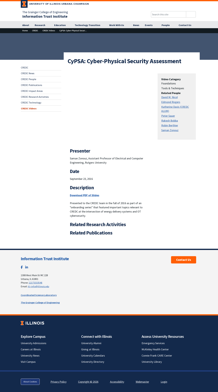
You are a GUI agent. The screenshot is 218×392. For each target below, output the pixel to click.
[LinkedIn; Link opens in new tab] (26, 267)
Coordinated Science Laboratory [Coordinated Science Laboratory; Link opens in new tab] (39, 295)
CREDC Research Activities (35, 96)
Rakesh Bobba (169, 120)
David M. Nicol (169, 97)
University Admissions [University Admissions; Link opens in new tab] (33, 343)
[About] (26, 25)
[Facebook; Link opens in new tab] (22, 267)
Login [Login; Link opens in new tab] (164, 381)
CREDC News (27, 73)
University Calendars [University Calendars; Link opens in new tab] (93, 355)
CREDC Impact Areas (32, 90)
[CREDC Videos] (48, 30)
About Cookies (30, 381)
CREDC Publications (31, 85)
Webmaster (142, 381)
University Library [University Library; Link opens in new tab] (152, 362)
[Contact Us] (185, 25)
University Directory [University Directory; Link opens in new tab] (92, 362)
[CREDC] (35, 30)
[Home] (25, 30)
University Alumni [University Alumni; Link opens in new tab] (91, 343)
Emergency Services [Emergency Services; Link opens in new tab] (153, 343)
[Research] (41, 25)
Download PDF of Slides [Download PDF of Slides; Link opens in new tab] (84, 195)
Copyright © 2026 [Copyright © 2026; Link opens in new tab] (88, 381)
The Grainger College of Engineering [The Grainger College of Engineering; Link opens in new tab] (45, 12)
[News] (136, 25)
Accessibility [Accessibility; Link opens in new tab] (117, 381)
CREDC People (28, 79)
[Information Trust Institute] (44, 16)
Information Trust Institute (45, 258)
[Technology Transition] (89, 25)
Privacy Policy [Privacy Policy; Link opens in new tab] (58, 381)
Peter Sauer (168, 116)
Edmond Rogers (170, 102)
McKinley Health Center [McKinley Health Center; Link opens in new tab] (155, 349)
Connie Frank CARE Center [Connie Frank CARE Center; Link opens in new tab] (157, 355)
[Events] (150, 25)
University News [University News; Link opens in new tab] (30, 355)
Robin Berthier (169, 125)
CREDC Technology (31, 102)
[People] (167, 25)
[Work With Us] (118, 25)
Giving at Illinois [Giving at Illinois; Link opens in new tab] (90, 349)
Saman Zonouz (169, 130)
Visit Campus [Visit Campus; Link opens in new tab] (28, 362)
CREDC (24, 67)
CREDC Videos (29, 108)
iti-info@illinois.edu (38, 286)
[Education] (62, 25)
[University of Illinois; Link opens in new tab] (32, 323)
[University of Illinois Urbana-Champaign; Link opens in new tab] (55, 4)
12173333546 (35, 282)
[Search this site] (168, 14)
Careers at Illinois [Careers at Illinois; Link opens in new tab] (31, 349)
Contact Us (183, 260)
